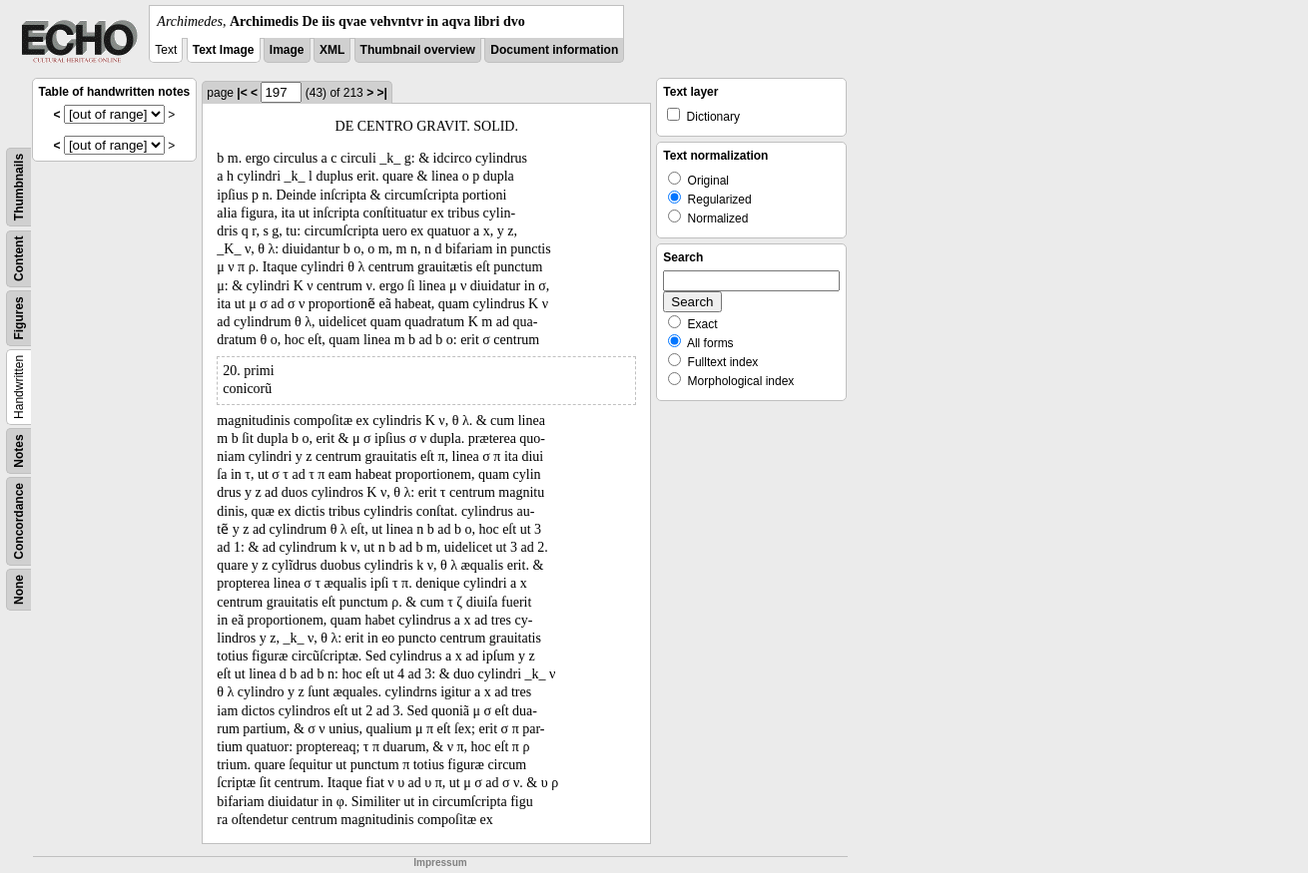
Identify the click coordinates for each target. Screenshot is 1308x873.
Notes (19, 450)
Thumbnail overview (417, 50)
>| (381, 93)
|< (242, 93)
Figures (19, 317)
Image (287, 50)
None (19, 590)
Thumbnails (19, 187)
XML (332, 50)
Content (19, 258)
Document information (554, 50)
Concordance (19, 521)
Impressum (439, 862)
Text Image (224, 50)
